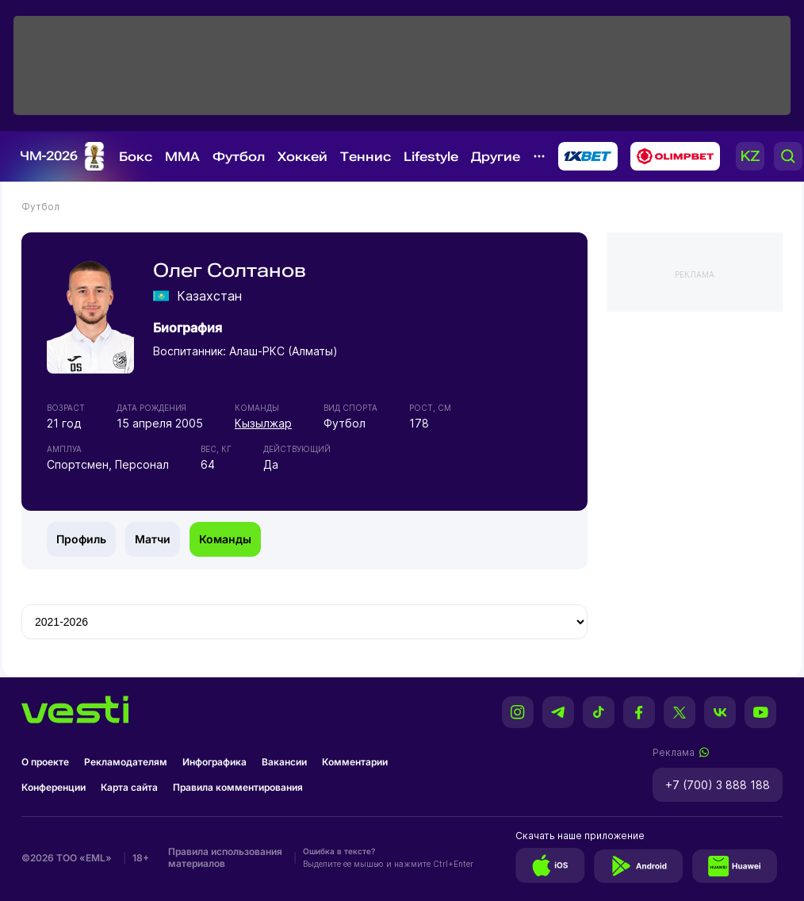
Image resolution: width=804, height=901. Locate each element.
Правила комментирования (238, 787)
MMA (182, 156)
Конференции (53, 787)
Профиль (81, 539)
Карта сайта (129, 787)
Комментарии (355, 762)
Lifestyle (431, 156)
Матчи (152, 539)
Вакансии (284, 762)
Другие (495, 156)
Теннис (365, 156)
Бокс (135, 156)
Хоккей (302, 156)
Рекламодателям (125, 762)
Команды (225, 539)
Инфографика (214, 762)
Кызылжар (263, 423)
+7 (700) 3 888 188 (717, 785)
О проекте (45, 762)
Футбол (238, 156)
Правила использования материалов (225, 857)
